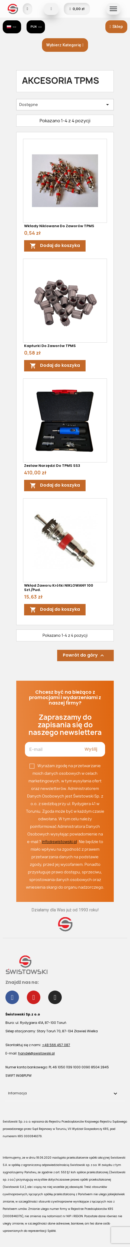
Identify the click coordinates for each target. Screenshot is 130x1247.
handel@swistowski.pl (36, 1053)
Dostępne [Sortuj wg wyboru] (65, 104)
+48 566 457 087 (56, 1045)
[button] (116, 26)
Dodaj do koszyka (55, 245)
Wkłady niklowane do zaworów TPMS (59, 226)
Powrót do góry (84, 655)
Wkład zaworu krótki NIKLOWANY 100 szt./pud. (58, 587)
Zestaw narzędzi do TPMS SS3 (52, 465)
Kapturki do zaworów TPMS (50, 345)
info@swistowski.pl (59, 841)
